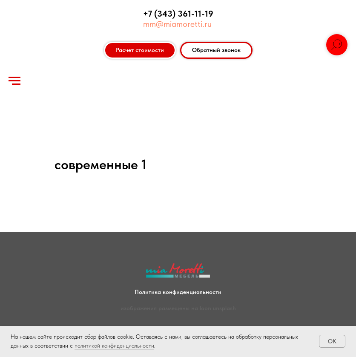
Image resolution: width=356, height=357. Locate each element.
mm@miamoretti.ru (177, 24)
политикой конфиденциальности (114, 345)
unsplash (224, 308)
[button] (216, 50)
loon (205, 308)
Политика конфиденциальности (178, 291)
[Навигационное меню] (14, 81)
